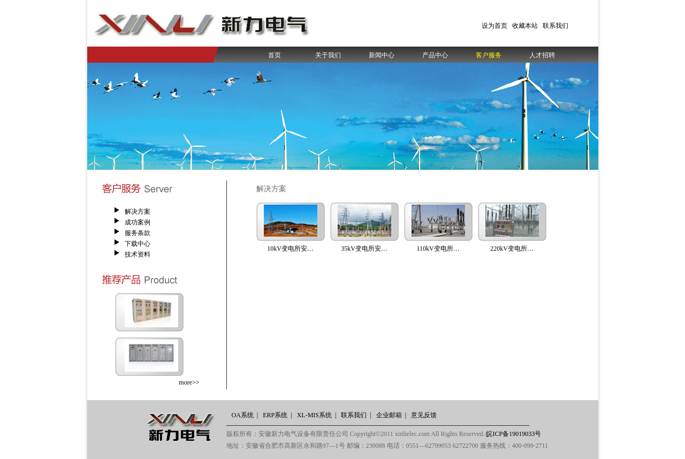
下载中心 (137, 243)
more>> (189, 382)
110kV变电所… (437, 248)
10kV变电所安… (290, 248)
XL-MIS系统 (314, 415)
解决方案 (137, 211)
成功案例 (137, 222)
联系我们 (555, 25)
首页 (274, 55)
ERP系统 (275, 415)
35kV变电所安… (364, 248)
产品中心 (435, 55)
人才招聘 (542, 55)
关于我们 (328, 55)
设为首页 (494, 25)
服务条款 (137, 233)
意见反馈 (424, 415)
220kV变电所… (512, 248)
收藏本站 (525, 25)
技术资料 (137, 254)
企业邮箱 (389, 415)
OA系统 (243, 415)
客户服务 (488, 55)
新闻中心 (381, 55)
